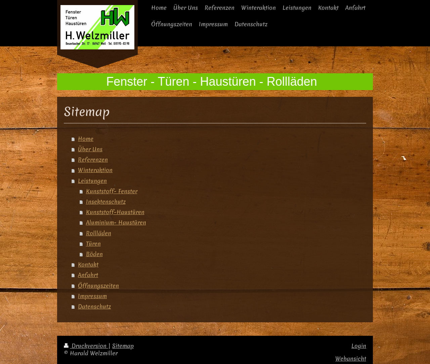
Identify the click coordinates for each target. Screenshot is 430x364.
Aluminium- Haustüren (116, 222)
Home (85, 139)
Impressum (92, 296)
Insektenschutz (106, 201)
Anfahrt (88, 275)
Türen (93, 243)
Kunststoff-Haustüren (115, 212)
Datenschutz (94, 306)
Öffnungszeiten (98, 285)
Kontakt (88, 264)
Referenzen (93, 159)
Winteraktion (95, 170)
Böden (94, 254)
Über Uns (90, 149)
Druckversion (86, 346)
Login (358, 346)
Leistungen (92, 181)
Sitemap (123, 346)
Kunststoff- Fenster (111, 191)
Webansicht (350, 358)
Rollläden (98, 233)
